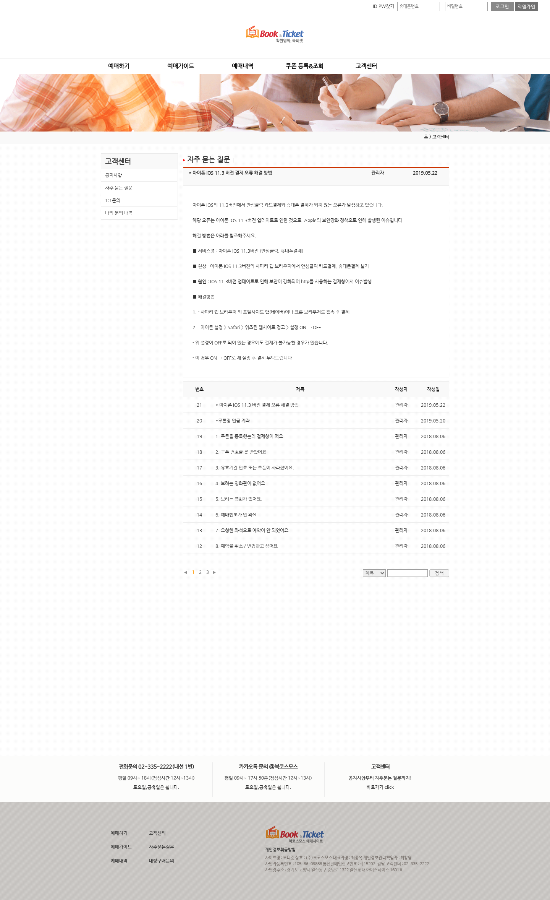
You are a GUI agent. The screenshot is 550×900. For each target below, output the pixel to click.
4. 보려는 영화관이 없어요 (240, 483)
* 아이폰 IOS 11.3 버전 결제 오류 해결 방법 (257, 405)
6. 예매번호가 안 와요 (236, 514)
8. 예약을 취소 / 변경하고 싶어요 (246, 546)
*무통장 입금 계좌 (232, 420)
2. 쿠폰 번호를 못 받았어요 (240, 452)
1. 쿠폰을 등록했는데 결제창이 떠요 (249, 436)
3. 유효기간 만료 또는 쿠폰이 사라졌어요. (254, 467)
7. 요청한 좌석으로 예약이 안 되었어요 (251, 530)
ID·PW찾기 (383, 6)
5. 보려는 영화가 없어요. (238, 499)
